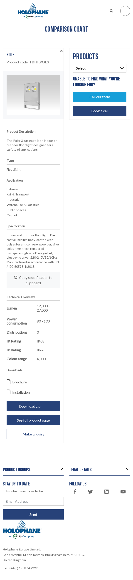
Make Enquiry (33, 434)
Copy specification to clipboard (33, 280)
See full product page (33, 420)
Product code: (28, 62)
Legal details (80, 469)
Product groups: (17, 469)
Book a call (99, 111)
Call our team (99, 97)
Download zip (33, 406)
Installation (18, 392)
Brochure (17, 382)
